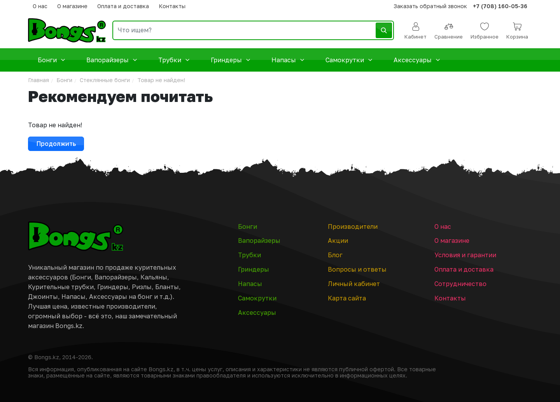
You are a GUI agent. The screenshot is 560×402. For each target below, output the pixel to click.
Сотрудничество (460, 284)
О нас (40, 6)
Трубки (174, 60)
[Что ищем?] (253, 30)
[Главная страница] (75, 236)
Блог (335, 255)
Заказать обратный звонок (430, 6)
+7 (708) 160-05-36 (500, 6)
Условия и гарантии (465, 255)
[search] (253, 30)
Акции (338, 240)
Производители (353, 226)
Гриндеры (231, 60)
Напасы (288, 60)
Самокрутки (350, 60)
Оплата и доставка (123, 6)
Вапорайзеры (112, 60)
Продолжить (56, 143)
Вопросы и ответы (357, 269)
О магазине (72, 6)
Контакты (172, 6)
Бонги (52, 60)
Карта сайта (347, 298)
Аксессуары (418, 60)
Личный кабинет (354, 284)
